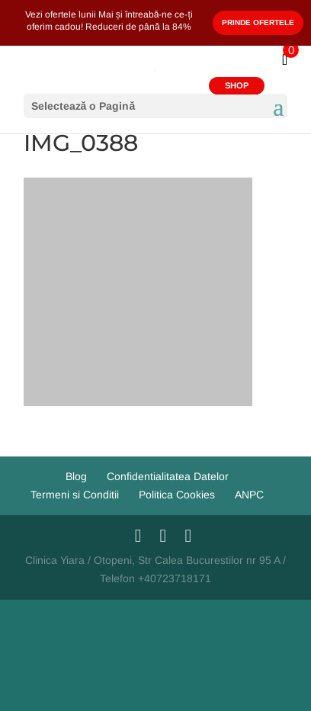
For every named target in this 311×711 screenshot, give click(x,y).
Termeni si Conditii (74, 494)
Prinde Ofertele (258, 22)
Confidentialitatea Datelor (168, 476)
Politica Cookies (177, 494)
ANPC (249, 494)
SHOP (236, 85)
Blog (76, 476)
